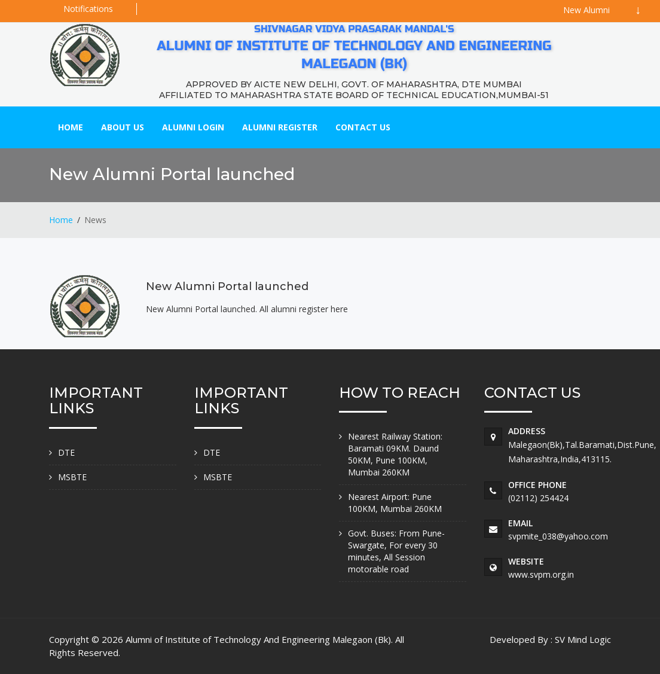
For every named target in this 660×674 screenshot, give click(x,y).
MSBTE (72, 477)
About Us (122, 127)
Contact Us (362, 127)
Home (70, 127)
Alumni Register (279, 127)
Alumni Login (193, 127)
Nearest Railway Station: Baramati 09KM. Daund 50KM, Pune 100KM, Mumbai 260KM (395, 454)
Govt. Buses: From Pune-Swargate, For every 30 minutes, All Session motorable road (396, 551)
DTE (66, 452)
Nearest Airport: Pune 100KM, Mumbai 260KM (395, 502)
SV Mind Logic (583, 639)
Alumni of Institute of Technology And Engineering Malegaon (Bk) (258, 639)
